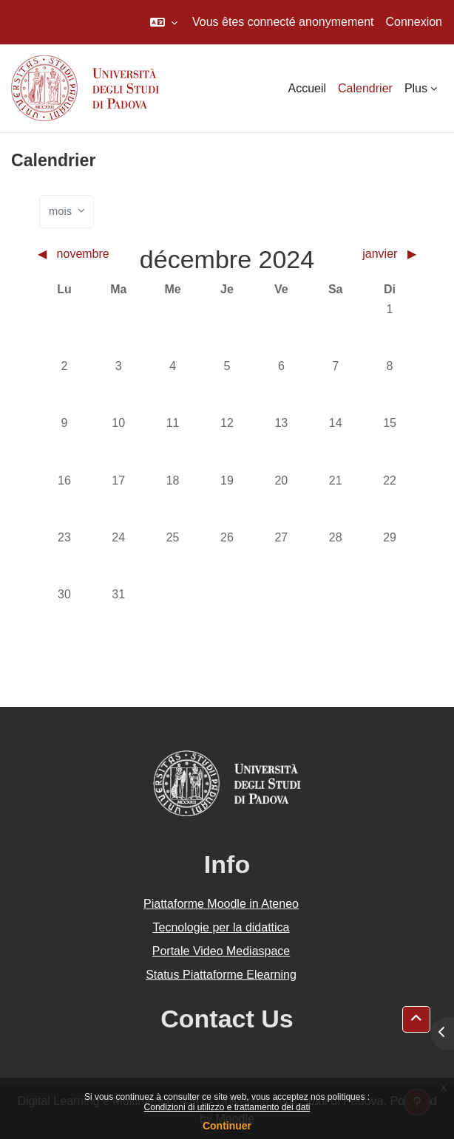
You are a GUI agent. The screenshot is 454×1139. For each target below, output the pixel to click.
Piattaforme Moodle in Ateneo (221, 903)
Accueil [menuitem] (307, 88)
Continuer (227, 1126)
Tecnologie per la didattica (220, 927)
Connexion (414, 22)
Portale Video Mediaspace (221, 951)
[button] (163, 22)
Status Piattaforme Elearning (221, 974)
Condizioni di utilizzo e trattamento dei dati (227, 1107)
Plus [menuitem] (415, 88)
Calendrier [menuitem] (365, 88)
